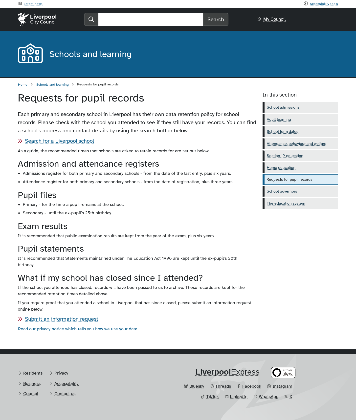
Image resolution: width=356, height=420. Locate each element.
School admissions (283, 107)
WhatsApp (268, 396)
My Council (274, 19)
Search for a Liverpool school (59, 141)
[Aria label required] (30, 54)
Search (215, 19)
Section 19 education (285, 155)
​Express (227, 371)
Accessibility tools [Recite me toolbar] (324, 3)
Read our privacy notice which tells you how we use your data (77, 329)
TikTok (212, 396)
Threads (223, 386)
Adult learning (279, 119)
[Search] (150, 19)
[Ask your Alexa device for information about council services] (283, 373)
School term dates (282, 131)
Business (32, 383)
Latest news (33, 3)
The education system (286, 203)
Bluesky (196, 386)
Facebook (251, 386)
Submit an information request (61, 319)
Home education (281, 167)
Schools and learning (52, 84)
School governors (282, 191)
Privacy (61, 373)
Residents (33, 373)
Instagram (282, 386)
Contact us (64, 393)
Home (22, 84)
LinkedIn (238, 396)
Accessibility (66, 383)
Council (30, 393)
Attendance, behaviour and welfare (296, 143)
